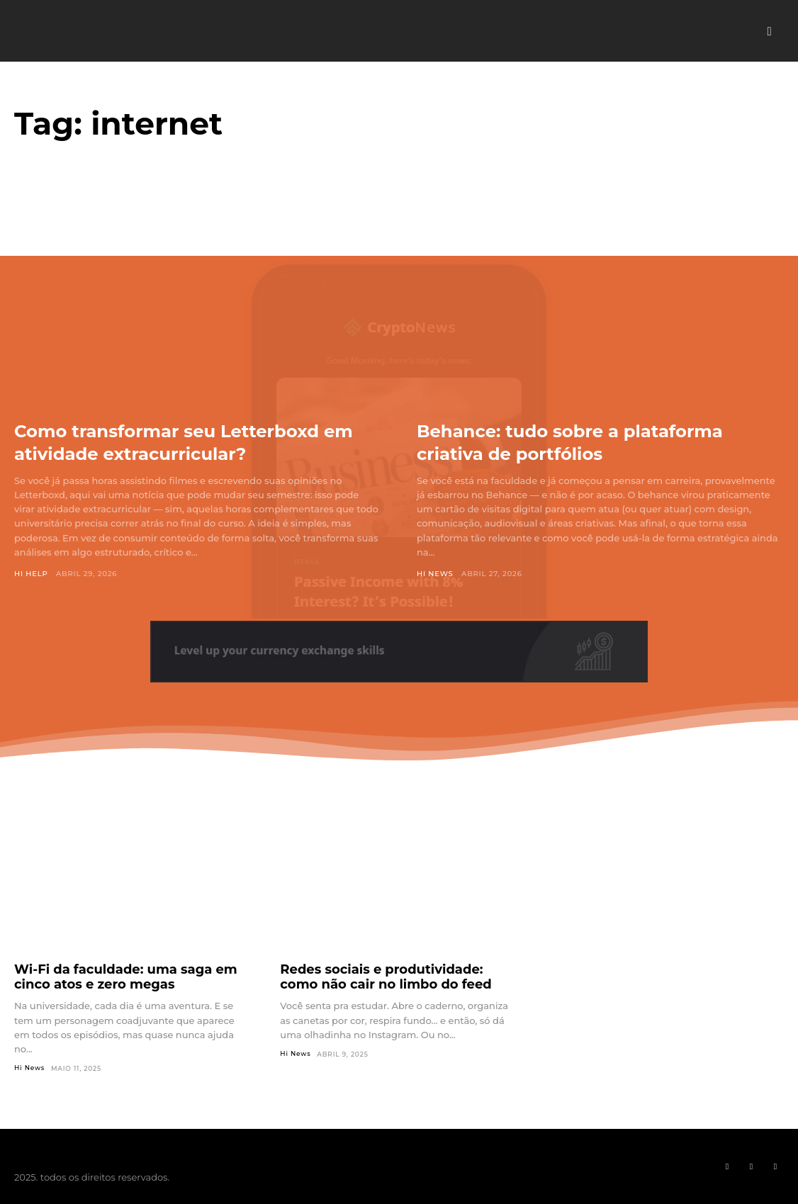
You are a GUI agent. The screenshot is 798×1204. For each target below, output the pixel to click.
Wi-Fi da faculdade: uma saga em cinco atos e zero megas (125, 977)
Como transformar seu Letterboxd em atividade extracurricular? (190, 441)
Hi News (435, 573)
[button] (769, 31)
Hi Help (31, 573)
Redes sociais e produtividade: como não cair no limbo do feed (385, 977)
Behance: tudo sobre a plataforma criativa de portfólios (593, 441)
